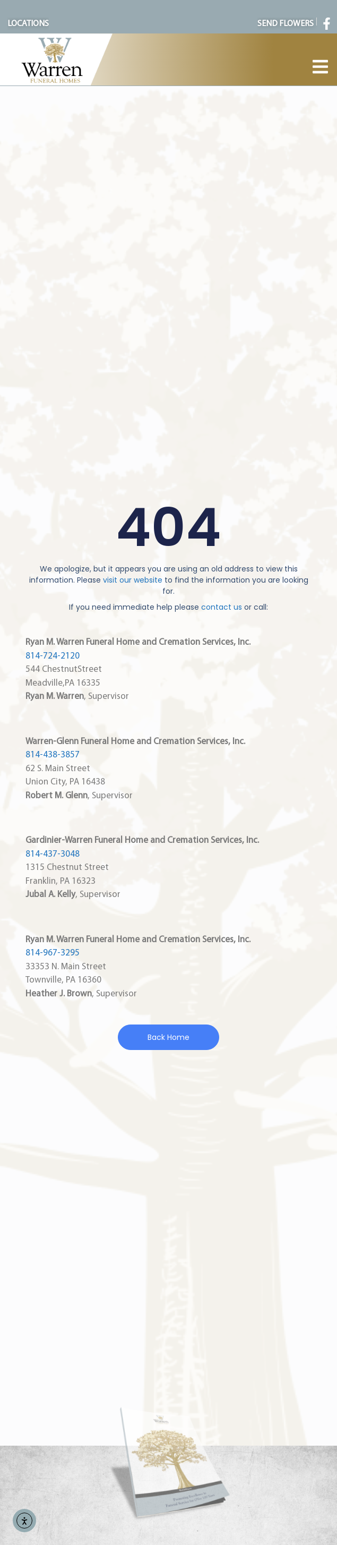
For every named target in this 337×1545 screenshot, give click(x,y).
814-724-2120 (52, 656)
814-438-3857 (52, 754)
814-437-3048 (52, 854)
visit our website (132, 580)
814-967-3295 (52, 953)
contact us (221, 607)
